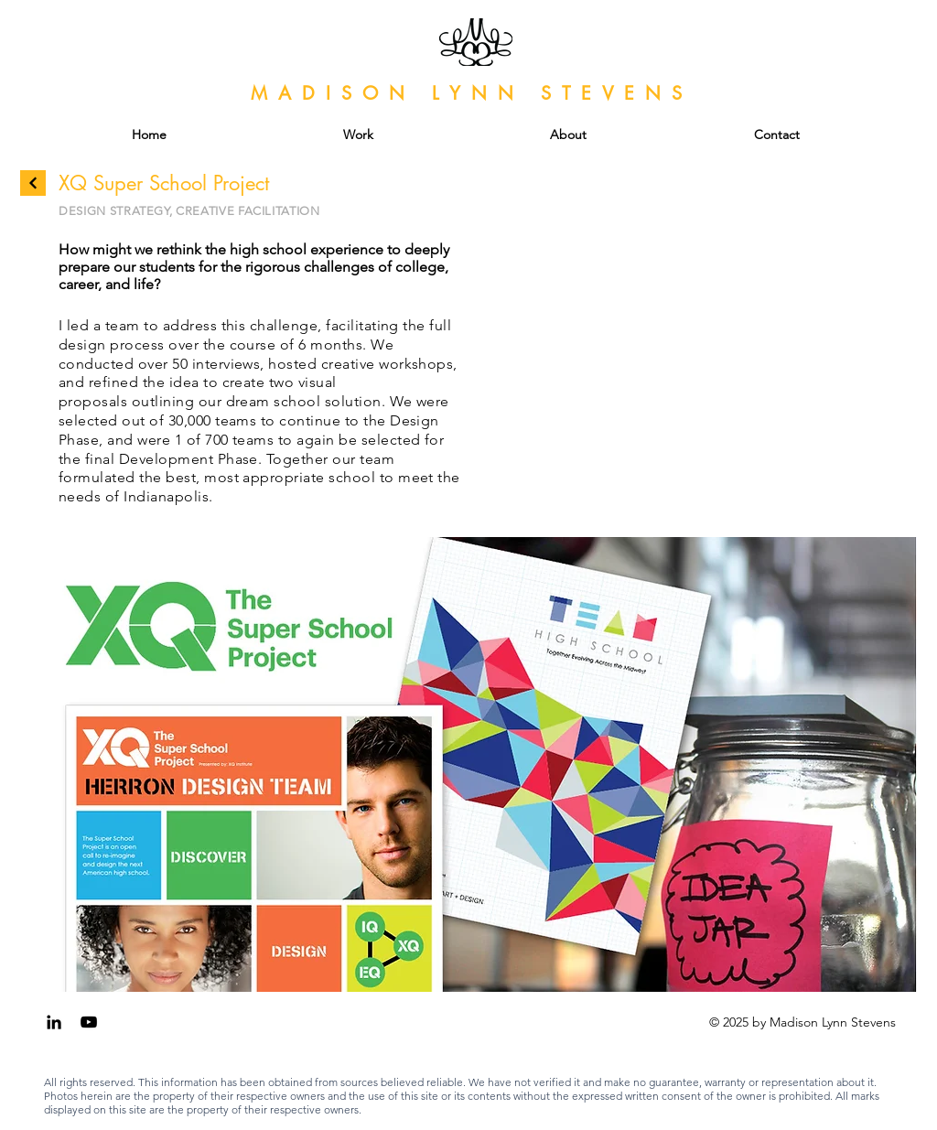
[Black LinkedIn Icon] (54, 1022)
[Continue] (33, 183)
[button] (468, 764)
